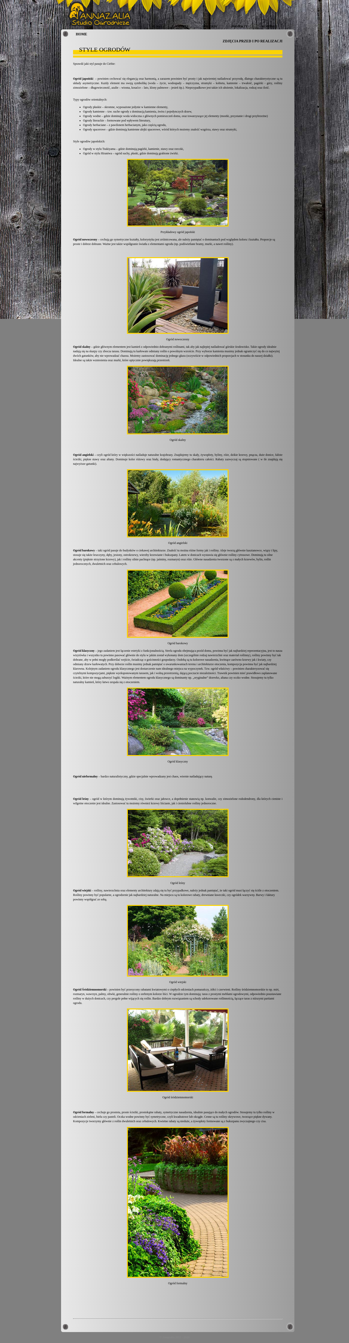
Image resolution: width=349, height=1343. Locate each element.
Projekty (239, 26)
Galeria (210, 26)
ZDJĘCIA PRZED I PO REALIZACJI (252, 41)
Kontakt (269, 26)
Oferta (182, 26)
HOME (81, 34)
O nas (157, 26)
